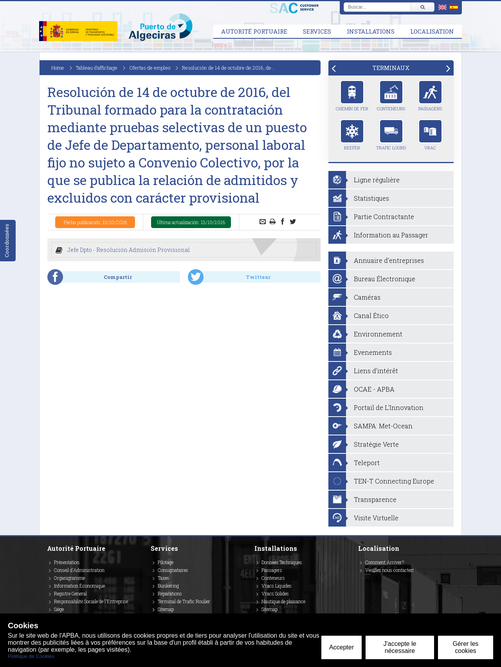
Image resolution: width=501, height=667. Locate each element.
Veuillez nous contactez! (389, 570)
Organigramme (69, 578)
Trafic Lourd (391, 135)
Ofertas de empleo (149, 67)
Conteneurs (391, 95)
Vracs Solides (275, 593)
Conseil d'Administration (79, 570)
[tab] (391, 68)
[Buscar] (422, 7)
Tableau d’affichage (96, 67)
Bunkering (168, 586)
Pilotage (165, 562)
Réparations (170, 593)
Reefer (352, 135)
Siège (59, 609)
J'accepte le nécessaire (399, 647)
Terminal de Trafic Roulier (184, 601)
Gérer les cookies (466, 647)
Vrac (430, 135)
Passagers (430, 95)
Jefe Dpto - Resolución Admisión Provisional (128, 249)
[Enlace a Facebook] (359, 581)
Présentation (66, 562)
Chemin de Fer (352, 95)
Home (57, 67)
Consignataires (173, 570)
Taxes (163, 578)
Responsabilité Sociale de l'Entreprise (91, 601)
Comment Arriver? (384, 562)
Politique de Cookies (31, 656)
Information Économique (79, 586)
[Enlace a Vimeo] (361, 581)
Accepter (341, 647)
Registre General (70, 593)
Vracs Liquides (276, 586)
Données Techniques (281, 562)
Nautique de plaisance (283, 601)
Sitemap (166, 609)
